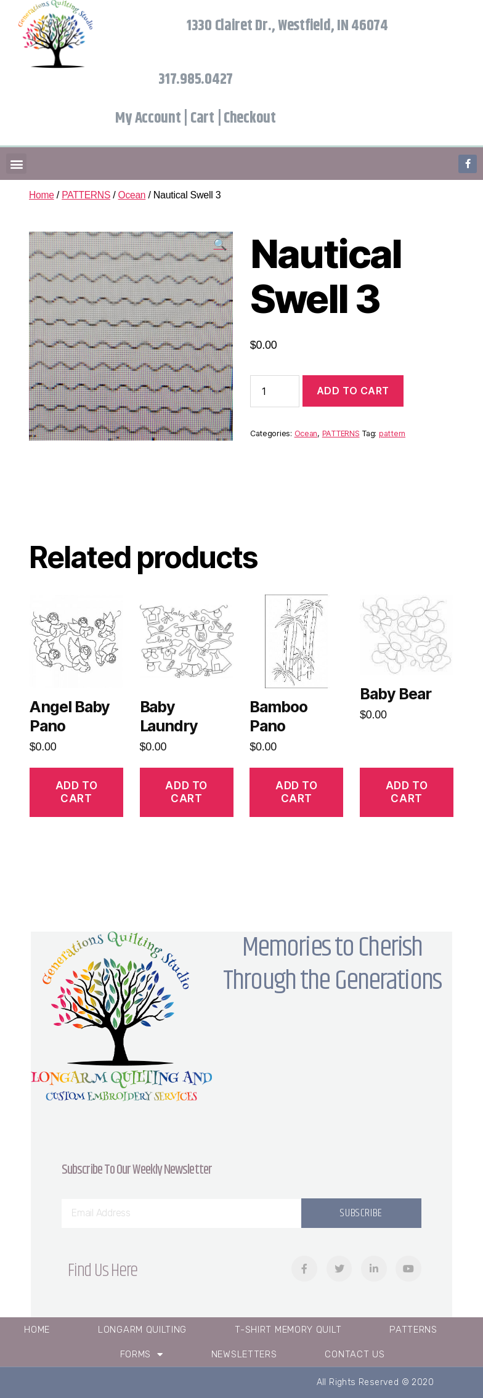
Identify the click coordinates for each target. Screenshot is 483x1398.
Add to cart (353, 390)
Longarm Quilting (142, 1329)
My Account (148, 118)
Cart (202, 118)
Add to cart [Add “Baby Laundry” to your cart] (186, 792)
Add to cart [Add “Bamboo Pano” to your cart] (296, 792)
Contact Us (354, 1354)
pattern (392, 433)
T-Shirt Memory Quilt (288, 1329)
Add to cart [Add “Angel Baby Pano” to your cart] (76, 792)
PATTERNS (87, 195)
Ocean (134, 195)
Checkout (250, 118)
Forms (141, 1354)
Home (42, 195)
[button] (16, 163)
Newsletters (244, 1354)
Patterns (413, 1329)
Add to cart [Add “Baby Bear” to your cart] (407, 792)
